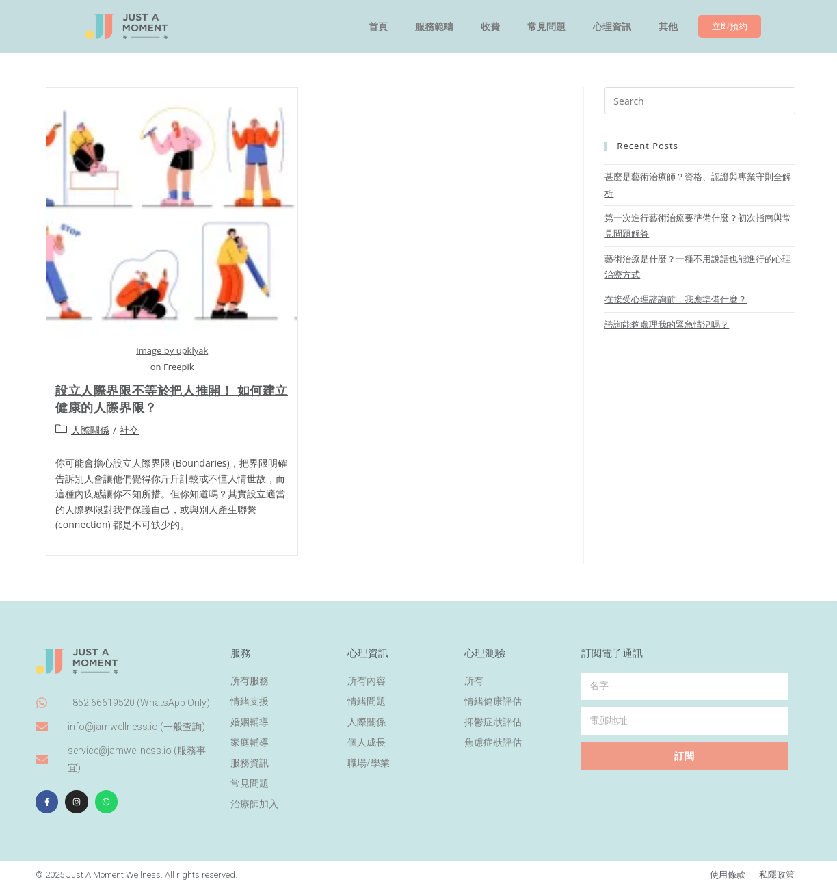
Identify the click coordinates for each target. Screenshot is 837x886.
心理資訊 (612, 26)
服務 (240, 650)
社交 (129, 430)
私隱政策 (777, 873)
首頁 (378, 26)
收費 (490, 26)
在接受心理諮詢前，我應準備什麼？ (675, 299)
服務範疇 (434, 26)
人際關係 (90, 430)
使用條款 (727, 873)
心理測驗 (484, 650)
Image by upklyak (172, 350)
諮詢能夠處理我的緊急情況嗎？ (666, 324)
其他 (668, 26)
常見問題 (546, 26)
